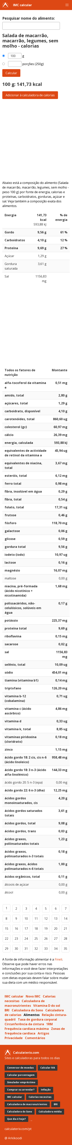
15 (6, 928)
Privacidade (14, 1038)
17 (26, 928)
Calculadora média (50, 1111)
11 (36, 918)
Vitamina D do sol (46, 1005)
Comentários (35, 1038)
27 (55, 938)
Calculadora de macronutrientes (27, 1104)
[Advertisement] (36, 140)
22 (6, 938)
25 (36, 938)
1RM (49, 1024)
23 (16, 938)
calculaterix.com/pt (18, 1129)
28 (65, 938)
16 (16, 928)
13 (55, 918)
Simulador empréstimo (21, 1082)
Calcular (11, 73)
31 (26, 948)
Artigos (43, 1033)
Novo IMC (33, 996)
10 (26, 918)
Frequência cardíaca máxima (27, 1029)
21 (65, 928)
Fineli (58, 959)
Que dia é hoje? (16, 1119)
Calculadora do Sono (27, 1010)
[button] (67, 5)
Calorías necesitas (40, 1097)
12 (46, 918)
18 (36, 928)
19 (46, 928)
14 (65, 918)
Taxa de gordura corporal (37, 1019)
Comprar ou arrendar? (20, 1089)
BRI (7, 1010)
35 (65, 948)
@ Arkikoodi (13, 1138)
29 (6, 948)
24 (26, 938)
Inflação (46, 1089)
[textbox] (31, 26)
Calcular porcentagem (21, 1075)
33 (46, 948)
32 (36, 948)
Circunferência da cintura (24, 1024)
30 (16, 948)
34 (55, 948)
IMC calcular (22, 5)
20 (55, 928)
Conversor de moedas (20, 1067)
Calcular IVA (47, 1067)
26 (46, 938)
